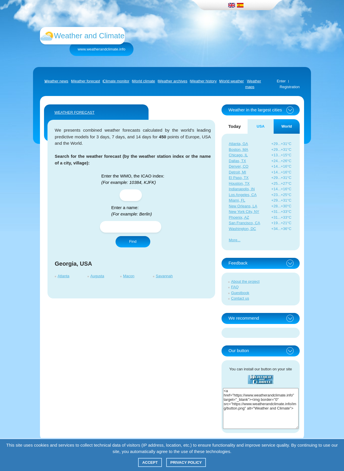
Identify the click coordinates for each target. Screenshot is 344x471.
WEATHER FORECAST (74, 112)
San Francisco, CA (244, 223)
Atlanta (63, 276)
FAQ (235, 287)
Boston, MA (238, 149)
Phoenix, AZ (239, 217)
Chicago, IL (238, 155)
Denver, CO (238, 166)
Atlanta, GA (238, 144)
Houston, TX (239, 183)
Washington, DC (242, 229)
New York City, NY (244, 211)
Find (132, 241)
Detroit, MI (237, 172)
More (233, 240)
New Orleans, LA (243, 206)
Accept (150, 462)
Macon (128, 276)
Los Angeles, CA (243, 195)
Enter (281, 81)
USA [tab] (260, 126)
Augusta (97, 276)
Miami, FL (237, 200)
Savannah (164, 276)
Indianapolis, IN (242, 189)
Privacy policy (186, 462)
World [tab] (286, 126)
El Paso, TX (238, 177)
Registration (290, 87)
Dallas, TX (237, 161)
